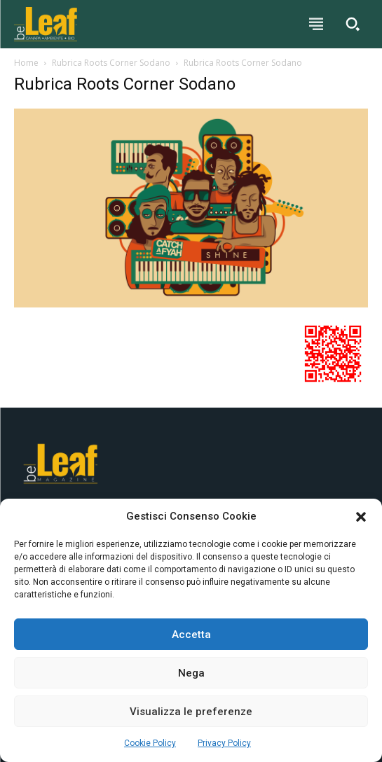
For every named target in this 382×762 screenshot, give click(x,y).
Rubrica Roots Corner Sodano (111, 63)
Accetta (191, 634)
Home (26, 63)
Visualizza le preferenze (191, 711)
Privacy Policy (224, 743)
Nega (191, 673)
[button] (361, 517)
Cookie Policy (150, 743)
